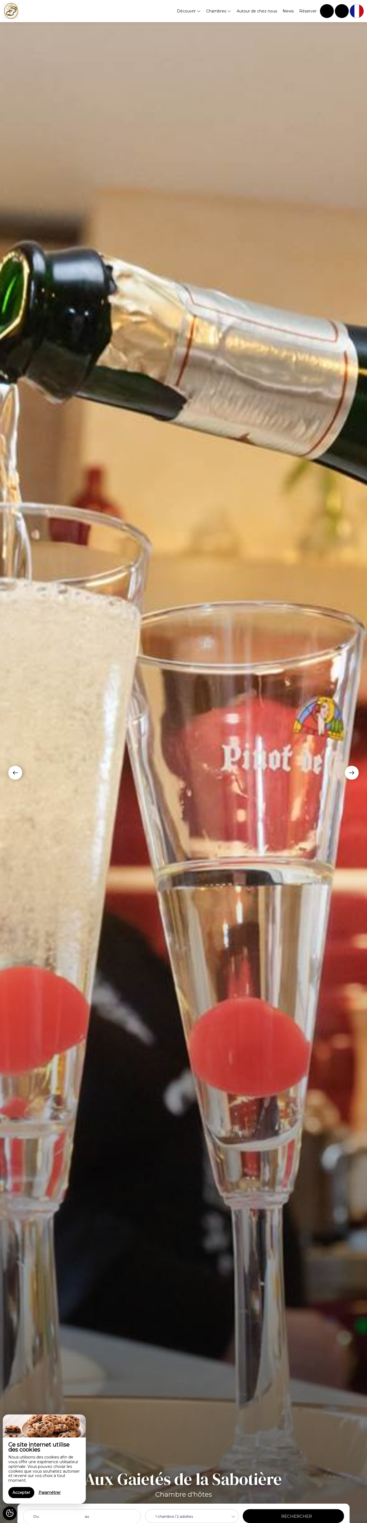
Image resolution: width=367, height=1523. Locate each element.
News (288, 11)
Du (36, 1516)
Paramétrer (49, 1492)
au (87, 1516)
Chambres (218, 11)
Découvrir (189, 11)
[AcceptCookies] (10, 1513)
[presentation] (15, 773)
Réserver (308, 11)
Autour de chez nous (257, 11)
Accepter (21, 1492)
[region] (44, 1459)
